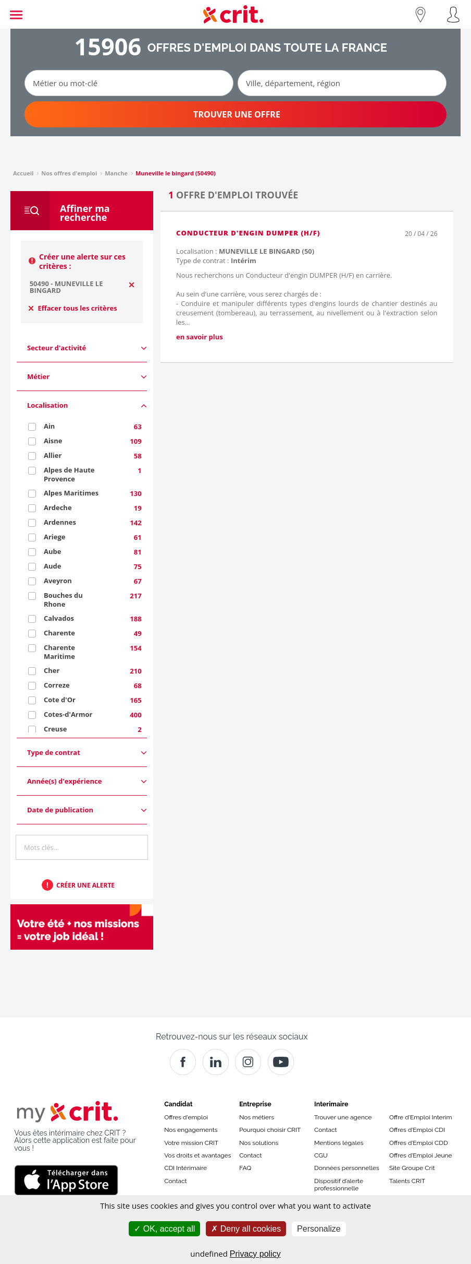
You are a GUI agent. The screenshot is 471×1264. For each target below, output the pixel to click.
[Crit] (216, 1062)
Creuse (55, 729)
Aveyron (58, 580)
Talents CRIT (407, 1181)
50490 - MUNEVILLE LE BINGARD (66, 287)
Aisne (53, 440)
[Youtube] (281, 1062)
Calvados (59, 618)
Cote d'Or (60, 699)
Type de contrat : (216, 260)
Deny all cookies (246, 1228)
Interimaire (331, 1104)
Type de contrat (87, 753)
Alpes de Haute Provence (69, 474)
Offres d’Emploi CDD (418, 1143)
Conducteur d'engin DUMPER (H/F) (248, 233)
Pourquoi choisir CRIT (270, 1129)
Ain (49, 426)
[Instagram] (248, 1062)
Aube (52, 551)
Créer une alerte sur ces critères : (82, 261)
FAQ (245, 1168)
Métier (87, 377)
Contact (175, 1181)
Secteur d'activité (87, 348)
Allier (52, 455)
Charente (59, 632)
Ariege (55, 536)
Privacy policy (255, 1253)
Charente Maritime (59, 652)
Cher (51, 670)
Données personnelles (346, 1168)
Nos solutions (258, 1143)
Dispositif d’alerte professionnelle (338, 1184)
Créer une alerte (85, 885)
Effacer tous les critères (73, 308)
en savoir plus (199, 336)
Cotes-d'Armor (68, 714)
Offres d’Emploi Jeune (420, 1155)
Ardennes (60, 522)
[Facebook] (183, 1062)
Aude (52, 566)
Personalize (319, 1228)
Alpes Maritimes (71, 493)
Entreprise (255, 1104)
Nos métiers (256, 1117)
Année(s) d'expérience (87, 781)
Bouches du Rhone (63, 599)
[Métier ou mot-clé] (128, 83)
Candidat (178, 1104)
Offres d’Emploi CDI (417, 1129)
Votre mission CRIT (191, 1143)
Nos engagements (190, 1129)
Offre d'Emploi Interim (420, 1117)
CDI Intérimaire (185, 1168)
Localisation (87, 405)
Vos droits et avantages (197, 1155)
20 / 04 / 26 (421, 233)
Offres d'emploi (186, 1117)
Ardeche (58, 507)
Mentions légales (338, 1143)
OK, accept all (164, 1228)
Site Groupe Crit (412, 1168)
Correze (57, 685)
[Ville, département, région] (342, 83)
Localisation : (245, 251)
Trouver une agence (343, 1117)
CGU (321, 1155)
